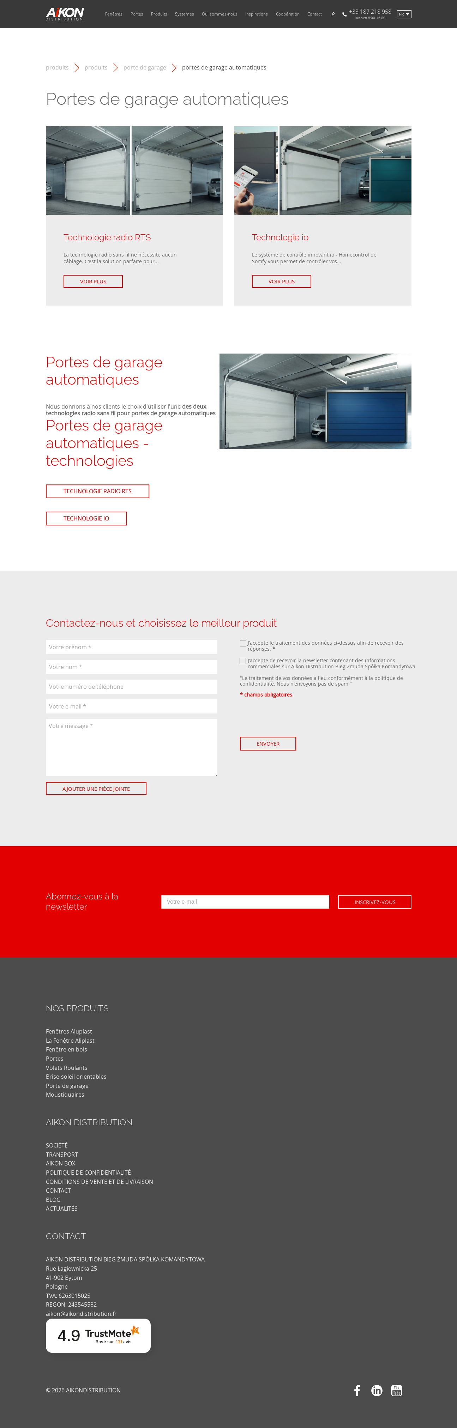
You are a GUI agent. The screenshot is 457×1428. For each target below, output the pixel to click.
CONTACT (58, 1190)
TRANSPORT (62, 1154)
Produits (159, 14)
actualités (62, 1208)
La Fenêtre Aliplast (70, 1040)
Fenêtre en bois (66, 1049)
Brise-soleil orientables (76, 1076)
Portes (137, 14)
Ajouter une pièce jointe (96, 788)
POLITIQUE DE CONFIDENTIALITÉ (88, 1172)
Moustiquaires (65, 1094)
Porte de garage (145, 67)
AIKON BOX (60, 1163)
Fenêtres (113, 14)
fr (401, 14)
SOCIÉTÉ (57, 1145)
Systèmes (184, 14)
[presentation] (293, 717)
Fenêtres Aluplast (69, 1031)
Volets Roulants (67, 1068)
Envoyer (268, 743)
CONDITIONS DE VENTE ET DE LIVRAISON (99, 1182)
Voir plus (93, 281)
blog (53, 1200)
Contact (314, 14)
